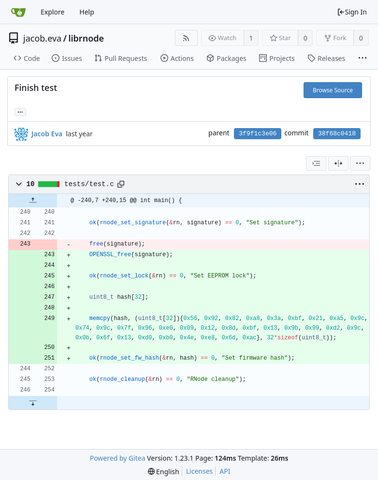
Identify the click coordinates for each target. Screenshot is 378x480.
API (224, 471)
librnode (86, 38)
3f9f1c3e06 (257, 133)
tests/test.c (89, 184)
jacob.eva (42, 38)
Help (86, 11)
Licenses (199, 471)
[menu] (360, 163)
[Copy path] (121, 184)
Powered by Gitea (117, 458)
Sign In (352, 11)
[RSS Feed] (186, 38)
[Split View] (338, 163)
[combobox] (316, 163)
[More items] (362, 58)
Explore (52, 11)
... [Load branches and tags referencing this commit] (20, 111)
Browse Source (333, 90)
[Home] (18, 12)
